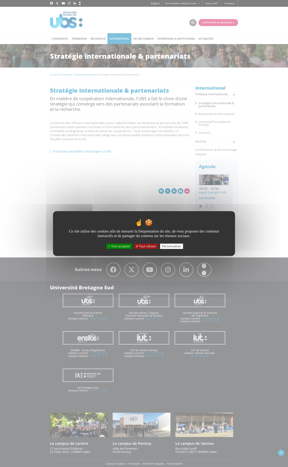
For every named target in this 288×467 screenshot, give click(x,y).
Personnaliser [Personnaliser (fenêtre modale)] (171, 246)
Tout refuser (146, 246)
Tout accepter (119, 246)
